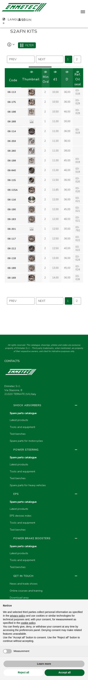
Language (14, 20)
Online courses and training (26, 590)
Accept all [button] (64, 672)
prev (13, 59)
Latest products (19, 420)
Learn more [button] (44, 663)
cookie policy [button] (28, 622)
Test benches (18, 434)
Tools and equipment (22, 427)
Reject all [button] (23, 672)
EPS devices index (20, 515)
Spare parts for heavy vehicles (28, 485)
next (41, 59)
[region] (44, 175)
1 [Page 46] (68, 59)
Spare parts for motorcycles (26, 441)
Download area (19, 597)
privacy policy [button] (17, 615)
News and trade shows (23, 583)
